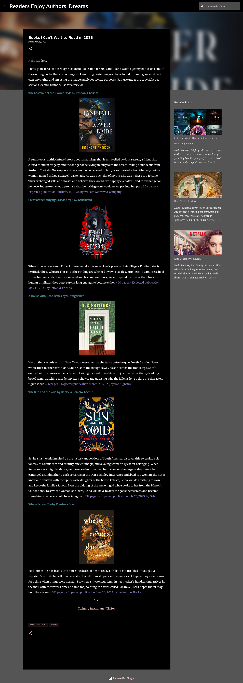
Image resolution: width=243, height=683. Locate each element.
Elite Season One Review (187, 258)
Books (54, 624)
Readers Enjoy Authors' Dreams (48, 6)
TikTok (110, 608)
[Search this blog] (222, 6)
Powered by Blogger (121, 678)
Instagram (97, 608)
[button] (30, 49)
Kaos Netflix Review (185, 201)
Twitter (83, 608)
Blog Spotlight (38, 624)
